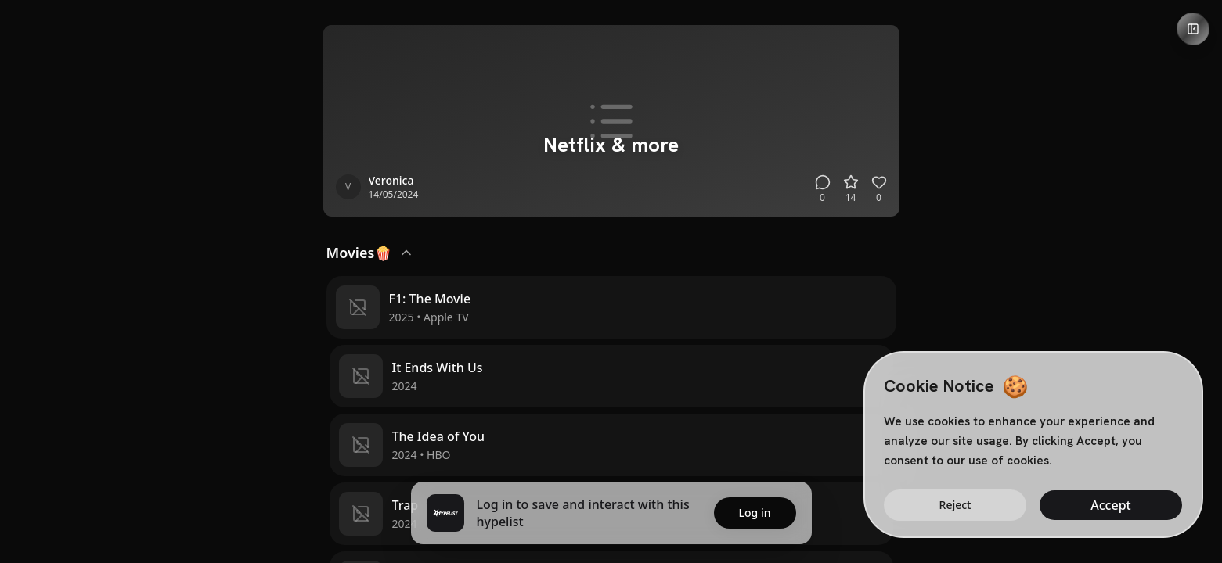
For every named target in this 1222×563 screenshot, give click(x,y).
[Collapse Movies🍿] (406, 253)
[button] (611, 307)
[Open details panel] (1193, 29)
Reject (955, 504)
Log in (755, 512)
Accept (1110, 505)
